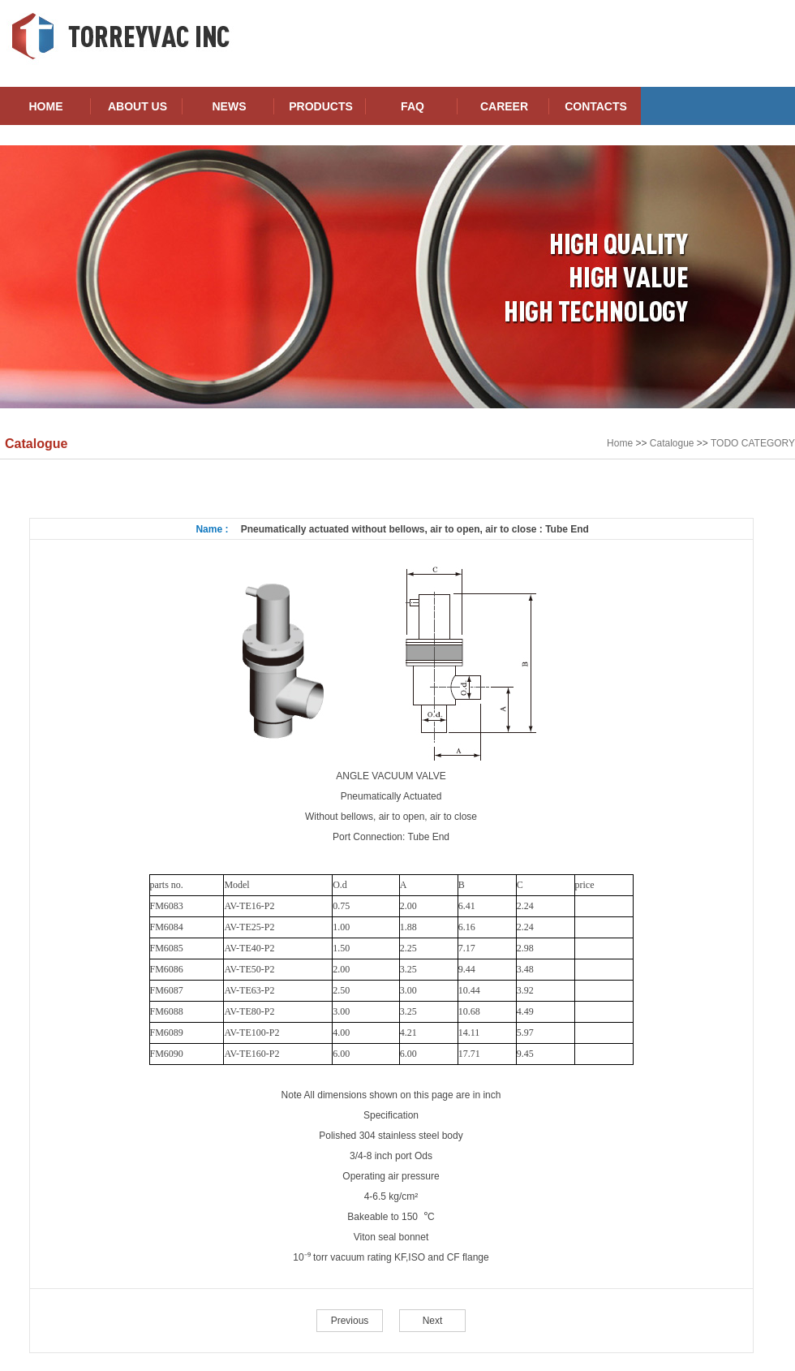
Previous (350, 1320)
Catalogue (672, 443)
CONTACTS (596, 106)
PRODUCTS (321, 106)
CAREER (504, 106)
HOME (46, 106)
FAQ (412, 106)
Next (433, 1320)
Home (620, 443)
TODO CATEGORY (753, 443)
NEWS (230, 106)
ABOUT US (137, 106)
